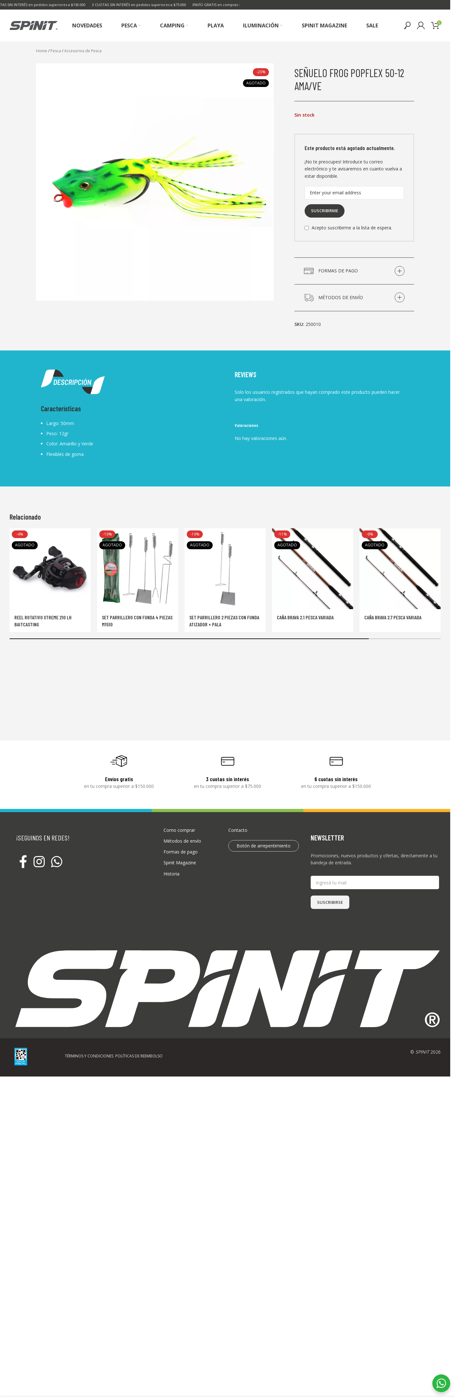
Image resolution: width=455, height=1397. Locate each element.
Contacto (237, 830)
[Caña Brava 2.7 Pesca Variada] (400, 568)
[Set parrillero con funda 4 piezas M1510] (137, 568)
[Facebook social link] (23, 862)
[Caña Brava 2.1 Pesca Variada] (312, 568)
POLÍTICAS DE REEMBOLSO (139, 1056)
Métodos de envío (182, 841)
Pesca (55, 51)
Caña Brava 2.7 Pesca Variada (392, 617)
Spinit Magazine (179, 863)
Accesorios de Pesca (83, 51)
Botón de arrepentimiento (264, 846)
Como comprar (179, 830)
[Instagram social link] (39, 862)
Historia (171, 874)
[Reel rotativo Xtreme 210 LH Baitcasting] (50, 568)
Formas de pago (180, 852)
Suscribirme (324, 210)
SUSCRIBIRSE (330, 902)
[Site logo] (33, 25)
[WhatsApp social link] (56, 862)
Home (41, 51)
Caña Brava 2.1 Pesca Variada (305, 617)
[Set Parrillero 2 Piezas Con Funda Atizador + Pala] (225, 568)
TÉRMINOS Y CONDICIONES (89, 1056)
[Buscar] (407, 25)
